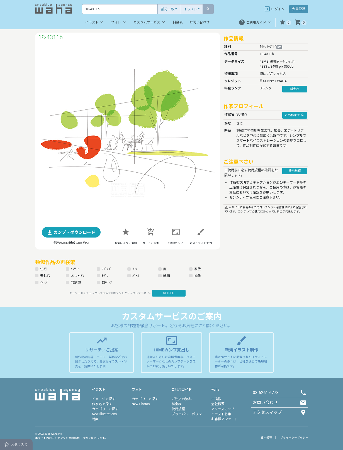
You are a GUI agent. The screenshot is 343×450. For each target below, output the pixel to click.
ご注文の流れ (182, 399)
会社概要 (218, 404)
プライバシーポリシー (188, 414)
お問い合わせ (199, 22)
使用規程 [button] (295, 171)
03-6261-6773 (266, 392)
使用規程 (178, 409)
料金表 (178, 22)
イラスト (190, 9)
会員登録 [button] (298, 9)
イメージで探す (103, 399)
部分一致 (167, 9)
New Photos (141, 404)
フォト (119, 22)
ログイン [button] (274, 9)
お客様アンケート (224, 419)
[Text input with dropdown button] (120, 9)
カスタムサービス (149, 22)
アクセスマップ (222, 409)
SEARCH (168, 293)
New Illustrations (104, 414)
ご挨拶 (216, 399)
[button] (285, 22)
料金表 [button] (294, 89)
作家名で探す (102, 404)
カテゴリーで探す (105, 409)
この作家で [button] (295, 115)
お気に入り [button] (15, 444)
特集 (95, 419)
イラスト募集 (221, 414)
